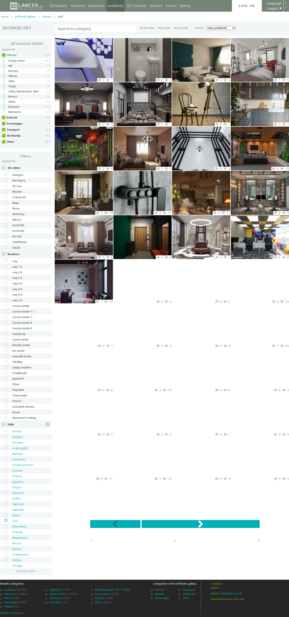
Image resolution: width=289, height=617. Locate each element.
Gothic (16, 498)
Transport (28, 129)
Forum (171, 5)
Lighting (54, 589)
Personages (28, 123)
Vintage (17, 565)
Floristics (18, 493)
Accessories (102, 594)
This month (180, 28)
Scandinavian (20, 554)
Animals (54, 602)
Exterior (28, 117)
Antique (17, 437)
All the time (147, 28)
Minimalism (19, 526)
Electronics (11, 594)
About (215, 587)
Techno (17, 560)
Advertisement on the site (227, 599)
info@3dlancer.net (230, 593)
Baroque (17, 453)
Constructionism (23, 465)
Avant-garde (20, 448)
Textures (78, 5)
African (16, 431)
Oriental (17, 532)
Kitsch (16, 515)
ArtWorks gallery (25, 16)
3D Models (59, 5)
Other (28, 141)
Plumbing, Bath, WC (107, 589)
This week (164, 28)
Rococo (17, 543)
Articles (156, 5)
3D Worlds (28, 135)
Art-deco (17, 442)
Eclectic (17, 476)
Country (17, 470)
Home (4, 16)
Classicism (19, 459)
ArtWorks (115, 5)
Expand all (8, 49)
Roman (16, 549)
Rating (185, 5)
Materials (96, 5)
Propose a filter (25, 571)
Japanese (18, 509)
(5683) (27, 43)
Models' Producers (11, 613)
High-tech (18, 504)
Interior (46, 16)
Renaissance (20, 537)
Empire (16, 487)
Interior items (57, 594)
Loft (60, 16)
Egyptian (18, 481)
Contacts (216, 583)
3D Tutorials (136, 5)
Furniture (10, 589)
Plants (8, 598)
